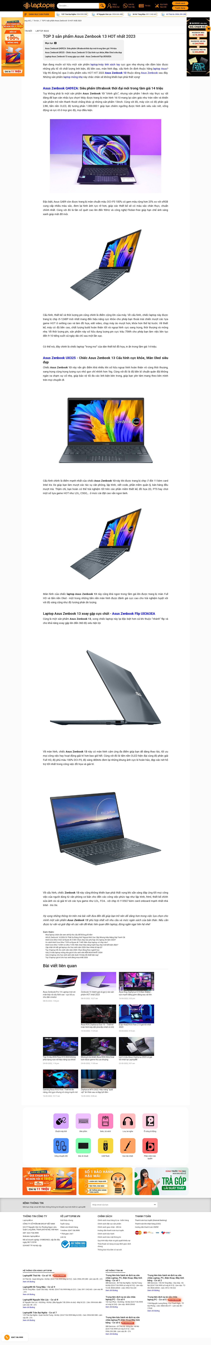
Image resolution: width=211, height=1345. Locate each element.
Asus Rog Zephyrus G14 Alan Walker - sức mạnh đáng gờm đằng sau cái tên (135, 993)
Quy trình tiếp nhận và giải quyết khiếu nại (114, 1240)
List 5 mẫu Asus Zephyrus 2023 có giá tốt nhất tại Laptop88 (135, 1058)
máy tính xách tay (109, 64)
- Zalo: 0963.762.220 (128, 1288)
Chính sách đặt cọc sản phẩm (109, 1224)
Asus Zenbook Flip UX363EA (133, 614)
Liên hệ (63, 1237)
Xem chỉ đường (29, 1282)
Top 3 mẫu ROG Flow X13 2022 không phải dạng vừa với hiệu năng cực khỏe (59, 1058)
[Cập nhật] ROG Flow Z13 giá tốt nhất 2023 (135, 1025)
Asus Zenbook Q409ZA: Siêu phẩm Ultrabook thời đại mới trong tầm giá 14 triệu (81, 48)
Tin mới (28, 31)
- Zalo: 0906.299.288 (80, 1279)
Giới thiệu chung (66, 1220)
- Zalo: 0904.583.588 (90, 1315)
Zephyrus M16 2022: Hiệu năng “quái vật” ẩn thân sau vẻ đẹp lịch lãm (97, 1090)
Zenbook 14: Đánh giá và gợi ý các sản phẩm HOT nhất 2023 (97, 993)
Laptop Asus (42, 31)
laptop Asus (160, 68)
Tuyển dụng (180, 8)
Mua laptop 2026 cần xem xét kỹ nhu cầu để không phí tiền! (68, 935)
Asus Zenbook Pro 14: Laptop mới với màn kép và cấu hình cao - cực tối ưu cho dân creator (59, 994)
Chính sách (180, 3)
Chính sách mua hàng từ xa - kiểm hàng (113, 1220)
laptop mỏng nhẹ (73, 77)
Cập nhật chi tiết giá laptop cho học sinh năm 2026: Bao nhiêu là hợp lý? (73, 947)
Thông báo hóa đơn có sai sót (110, 1250)
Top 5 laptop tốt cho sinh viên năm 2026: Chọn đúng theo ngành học (72, 950)
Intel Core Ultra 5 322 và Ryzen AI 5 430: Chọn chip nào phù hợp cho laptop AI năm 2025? (80, 940)
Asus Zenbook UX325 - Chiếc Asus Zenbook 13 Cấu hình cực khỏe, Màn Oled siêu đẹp (83, 52)
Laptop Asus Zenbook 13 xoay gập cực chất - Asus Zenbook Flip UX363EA (78, 56)
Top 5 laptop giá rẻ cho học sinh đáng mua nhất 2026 (66, 957)
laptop (94, 64)
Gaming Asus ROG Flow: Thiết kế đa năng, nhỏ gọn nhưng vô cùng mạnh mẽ (60, 1090)
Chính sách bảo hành (106, 1234)
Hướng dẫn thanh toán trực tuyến (111, 1230)
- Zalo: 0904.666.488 (93, 1302)
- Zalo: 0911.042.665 (85, 1289)
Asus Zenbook (149, 72)
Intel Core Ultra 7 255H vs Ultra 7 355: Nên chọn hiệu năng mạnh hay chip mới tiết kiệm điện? (81, 945)
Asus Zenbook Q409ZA (60, 88)
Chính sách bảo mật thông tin (109, 1237)
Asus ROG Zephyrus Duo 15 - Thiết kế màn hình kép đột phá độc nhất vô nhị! (97, 1025)
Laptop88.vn (28, 1220)
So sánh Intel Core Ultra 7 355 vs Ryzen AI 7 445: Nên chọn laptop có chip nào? (76, 942)
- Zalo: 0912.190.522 (168, 1288)
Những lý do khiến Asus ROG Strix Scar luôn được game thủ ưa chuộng (97, 1058)
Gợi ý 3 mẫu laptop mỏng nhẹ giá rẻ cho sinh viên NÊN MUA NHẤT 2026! (74, 952)
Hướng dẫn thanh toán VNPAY (147, 1227)
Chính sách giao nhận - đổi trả (109, 1227)
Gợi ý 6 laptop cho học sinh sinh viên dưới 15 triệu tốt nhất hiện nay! (71, 955)
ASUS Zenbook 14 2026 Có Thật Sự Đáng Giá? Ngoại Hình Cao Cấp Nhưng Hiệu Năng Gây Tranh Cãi (85, 937)
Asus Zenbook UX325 (59, 358)
